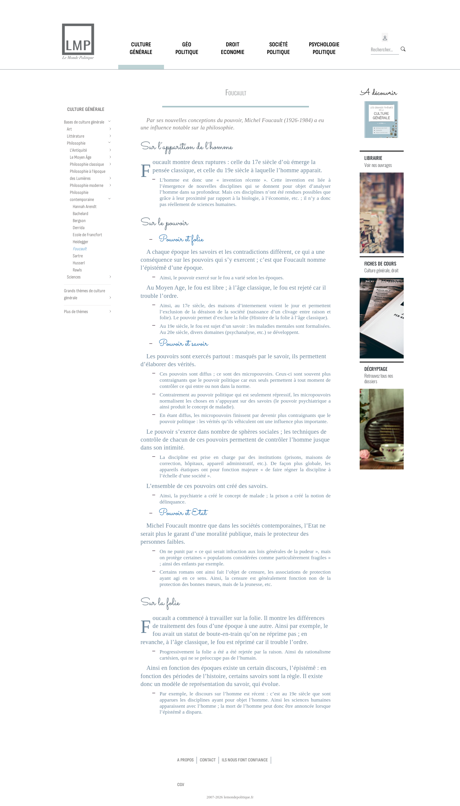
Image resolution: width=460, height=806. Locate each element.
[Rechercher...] (385, 50)
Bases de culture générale (84, 122)
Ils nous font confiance (245, 760)
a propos (185, 760)
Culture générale (85, 109)
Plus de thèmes (76, 312)
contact (208, 760)
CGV (180, 785)
